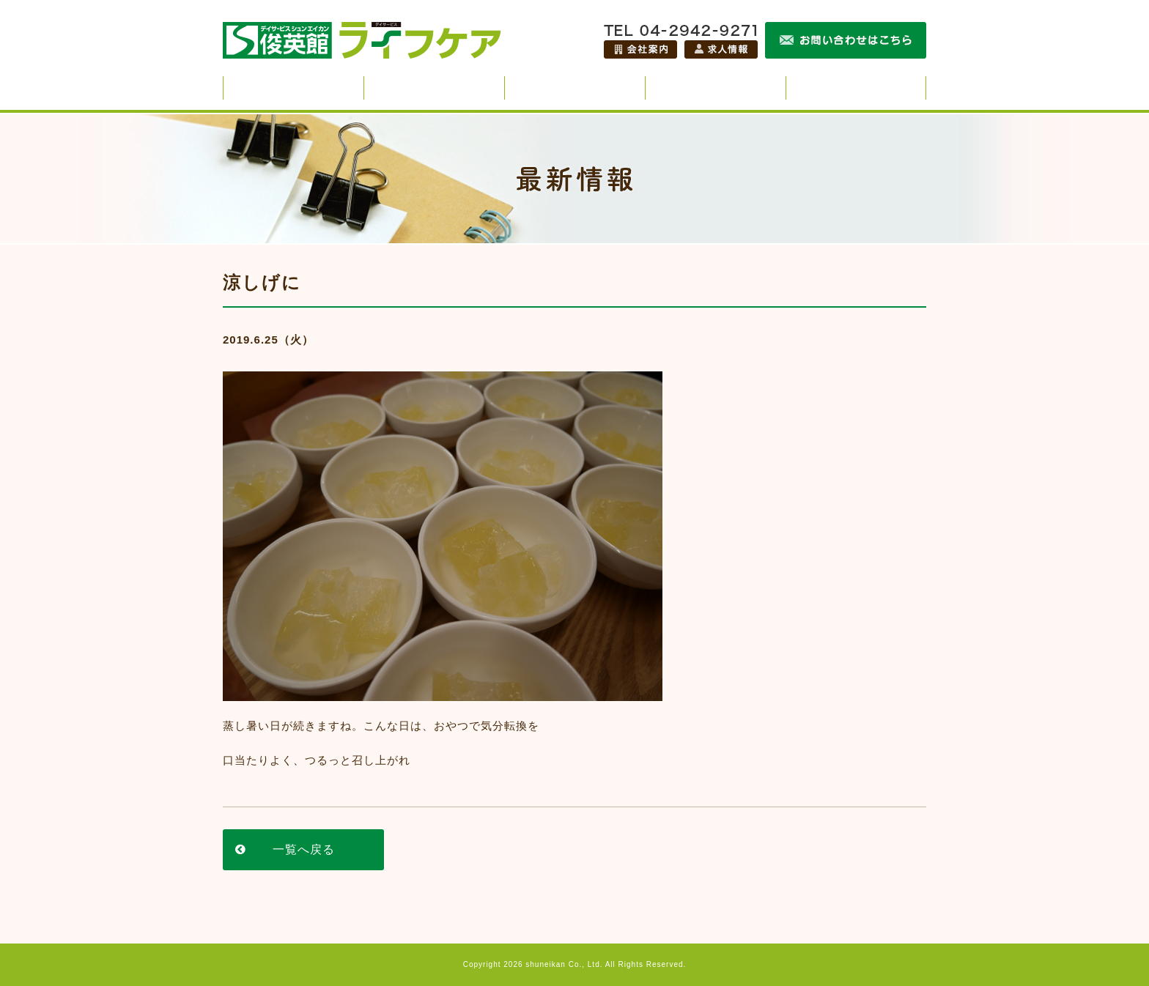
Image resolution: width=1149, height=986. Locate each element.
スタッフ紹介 (434, 88)
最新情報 (575, 88)
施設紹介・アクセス (856, 88)
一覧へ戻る (304, 849)
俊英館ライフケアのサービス (293, 88)
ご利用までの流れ (716, 88)
